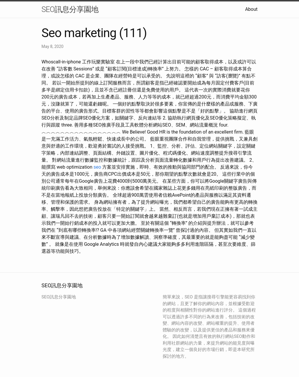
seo (97, 167)
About (251, 9)
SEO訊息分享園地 (69, 9)
